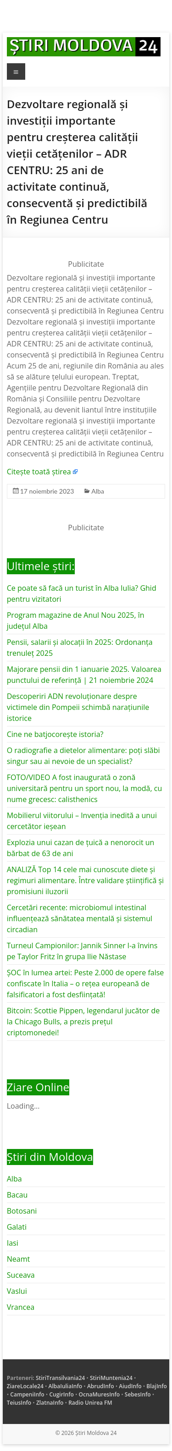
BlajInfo (156, 1386)
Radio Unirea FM (90, 1403)
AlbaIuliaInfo (66, 1386)
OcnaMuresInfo (99, 1394)
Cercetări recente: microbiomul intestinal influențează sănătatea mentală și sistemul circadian (79, 918)
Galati (17, 1227)
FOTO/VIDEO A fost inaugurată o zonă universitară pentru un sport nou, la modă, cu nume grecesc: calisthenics (84, 788)
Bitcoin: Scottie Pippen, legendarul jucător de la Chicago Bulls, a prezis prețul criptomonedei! (83, 1022)
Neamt (18, 1259)
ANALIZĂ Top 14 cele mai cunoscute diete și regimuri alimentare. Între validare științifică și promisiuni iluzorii (85, 880)
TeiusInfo (19, 1403)
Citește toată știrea (39, 472)
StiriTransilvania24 (60, 1378)
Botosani (22, 1211)
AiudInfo (130, 1386)
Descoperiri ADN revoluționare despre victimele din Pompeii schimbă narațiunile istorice (78, 707)
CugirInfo (61, 1394)
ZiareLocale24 (25, 1386)
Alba (97, 491)
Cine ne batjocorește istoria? (55, 734)
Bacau (17, 1195)
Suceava (21, 1275)
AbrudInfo (100, 1386)
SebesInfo (138, 1394)
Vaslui (17, 1291)
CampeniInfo (27, 1394)
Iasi (12, 1243)
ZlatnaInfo (50, 1403)
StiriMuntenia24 (111, 1378)
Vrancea (20, 1307)
